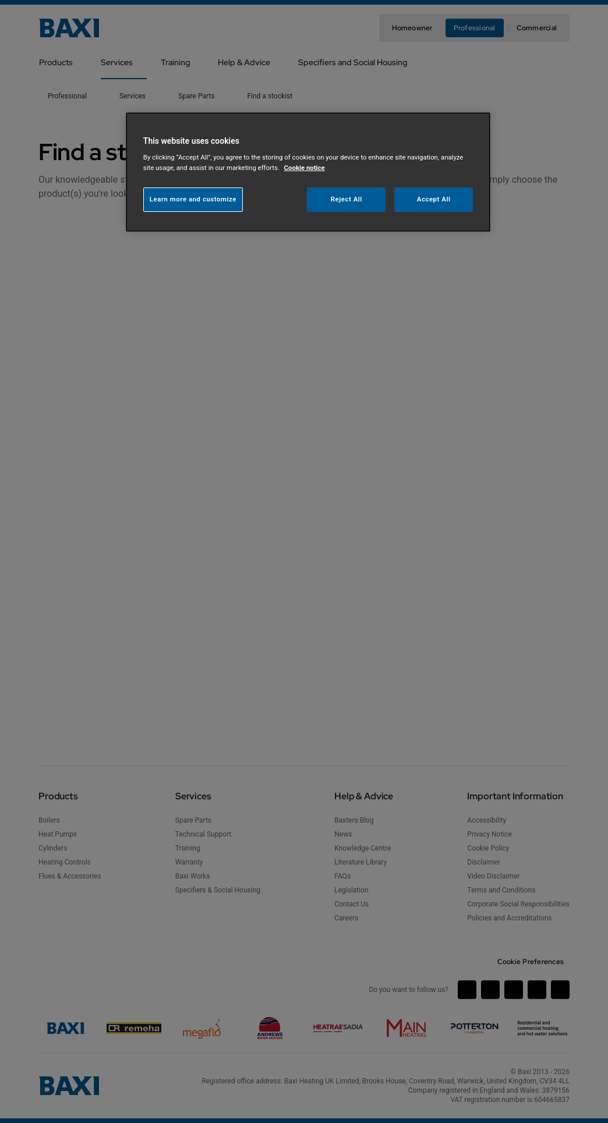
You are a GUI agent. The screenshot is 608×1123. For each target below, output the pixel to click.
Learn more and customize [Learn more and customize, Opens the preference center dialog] (193, 199)
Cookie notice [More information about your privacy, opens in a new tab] (304, 168)
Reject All (346, 199)
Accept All (434, 199)
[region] (308, 172)
